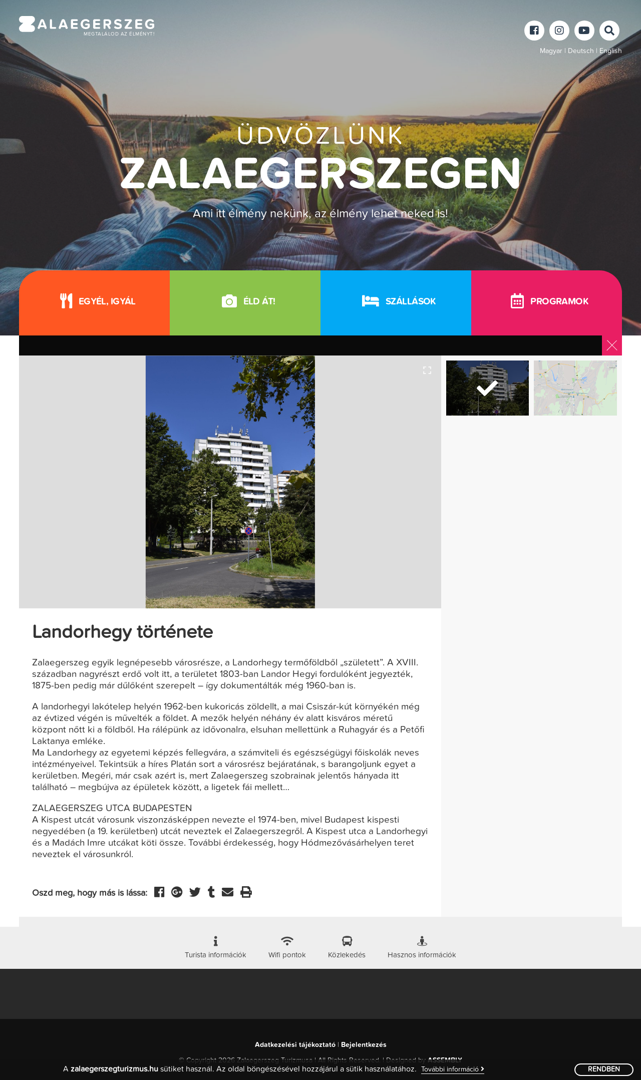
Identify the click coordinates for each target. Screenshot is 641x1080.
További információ (452, 1069)
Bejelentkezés (364, 1044)
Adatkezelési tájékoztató (295, 1044)
